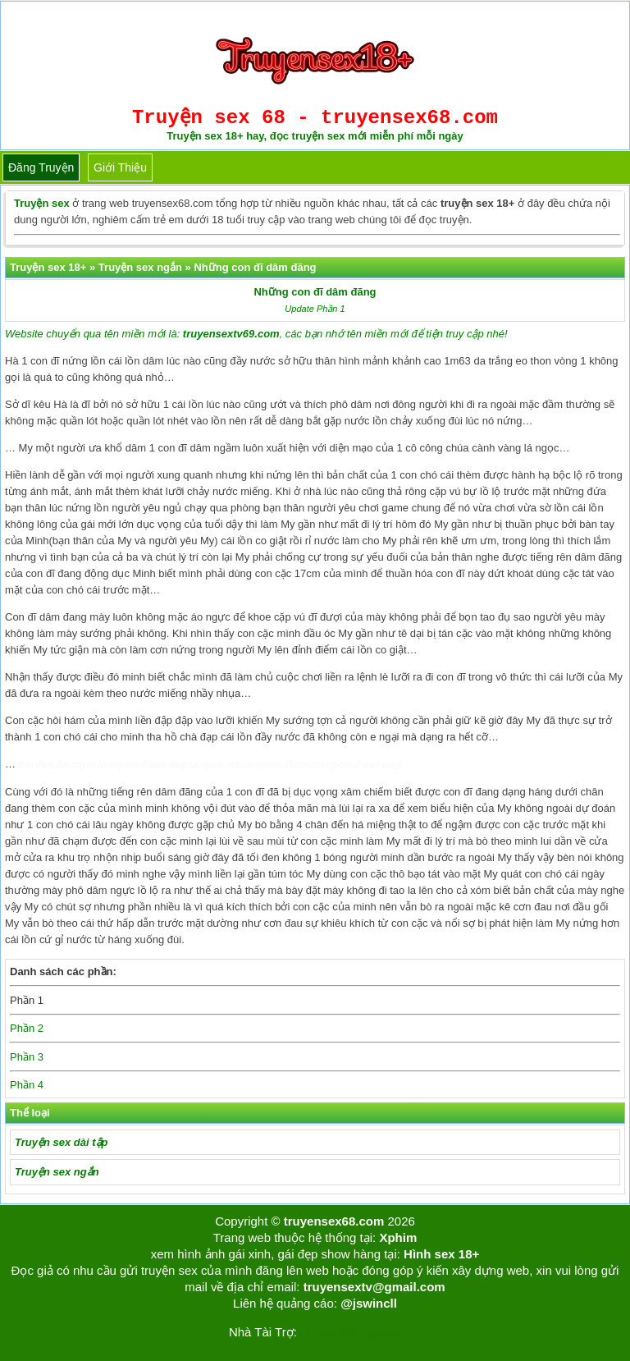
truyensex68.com (334, 1221)
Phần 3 (26, 1057)
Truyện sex (42, 203)
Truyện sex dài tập (61, 1142)
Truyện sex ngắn (57, 1172)
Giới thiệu (120, 167)
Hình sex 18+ (441, 1254)
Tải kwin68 (326, 1332)
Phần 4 (26, 1085)
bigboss (379, 1332)
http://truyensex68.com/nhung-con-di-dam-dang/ (315, 764)
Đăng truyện (41, 167)
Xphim (398, 1237)
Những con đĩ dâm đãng (314, 292)
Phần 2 (26, 1028)
